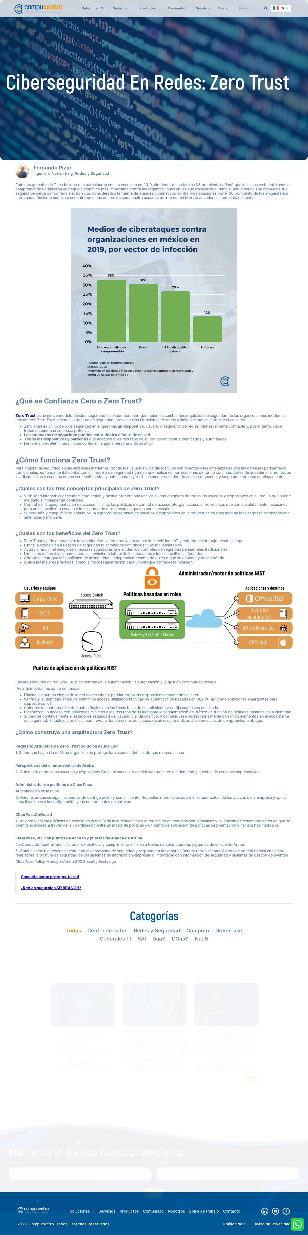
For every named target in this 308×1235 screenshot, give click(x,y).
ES (278, 8)
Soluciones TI (92, 8)
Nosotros (203, 8)
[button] (120, 8)
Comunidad (153, 1211)
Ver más (278, 1093)
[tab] (73, 931)
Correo (161, 1145)
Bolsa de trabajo (204, 1211)
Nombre (14, 1145)
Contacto (225, 8)
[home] (39, 7)
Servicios (107, 1211)
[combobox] (281, 8)
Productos (129, 1211)
